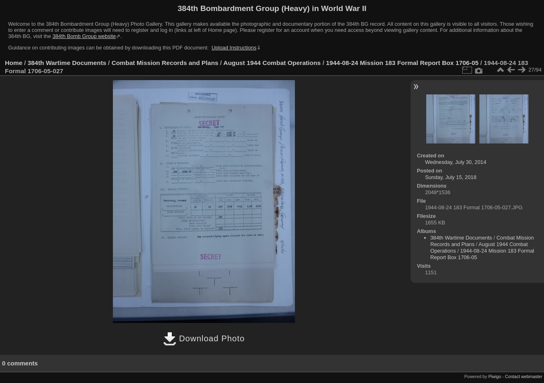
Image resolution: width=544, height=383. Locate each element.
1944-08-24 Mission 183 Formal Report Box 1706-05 (402, 62)
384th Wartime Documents (67, 62)
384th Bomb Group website (84, 36)
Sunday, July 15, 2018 (451, 177)
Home (13, 62)
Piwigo (494, 376)
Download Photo (204, 338)
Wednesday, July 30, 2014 (455, 162)
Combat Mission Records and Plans (165, 62)
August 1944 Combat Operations (272, 62)
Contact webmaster (523, 376)
